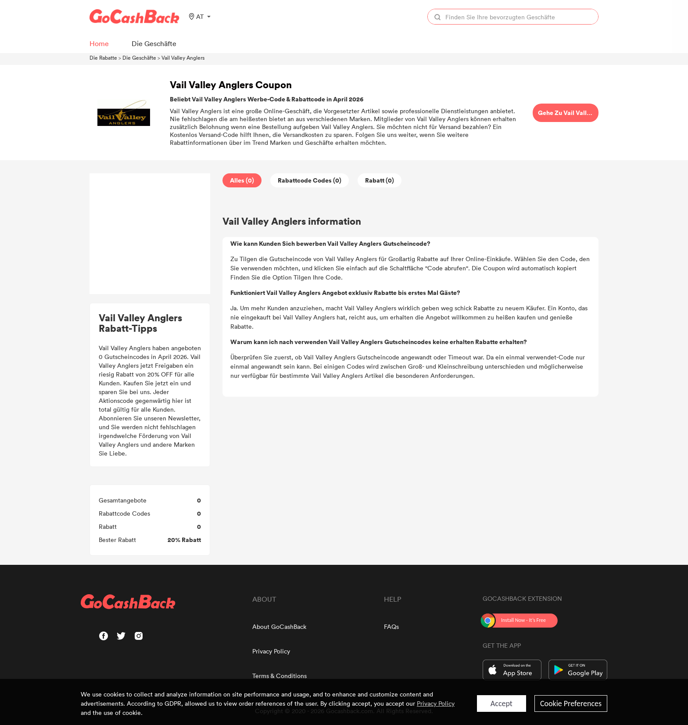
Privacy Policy (271, 651)
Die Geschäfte (139, 57)
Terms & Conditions (279, 675)
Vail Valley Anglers (182, 57)
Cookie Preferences (571, 703)
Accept (501, 703)
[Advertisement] (150, 234)
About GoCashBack (279, 626)
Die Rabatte (103, 57)
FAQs (391, 626)
